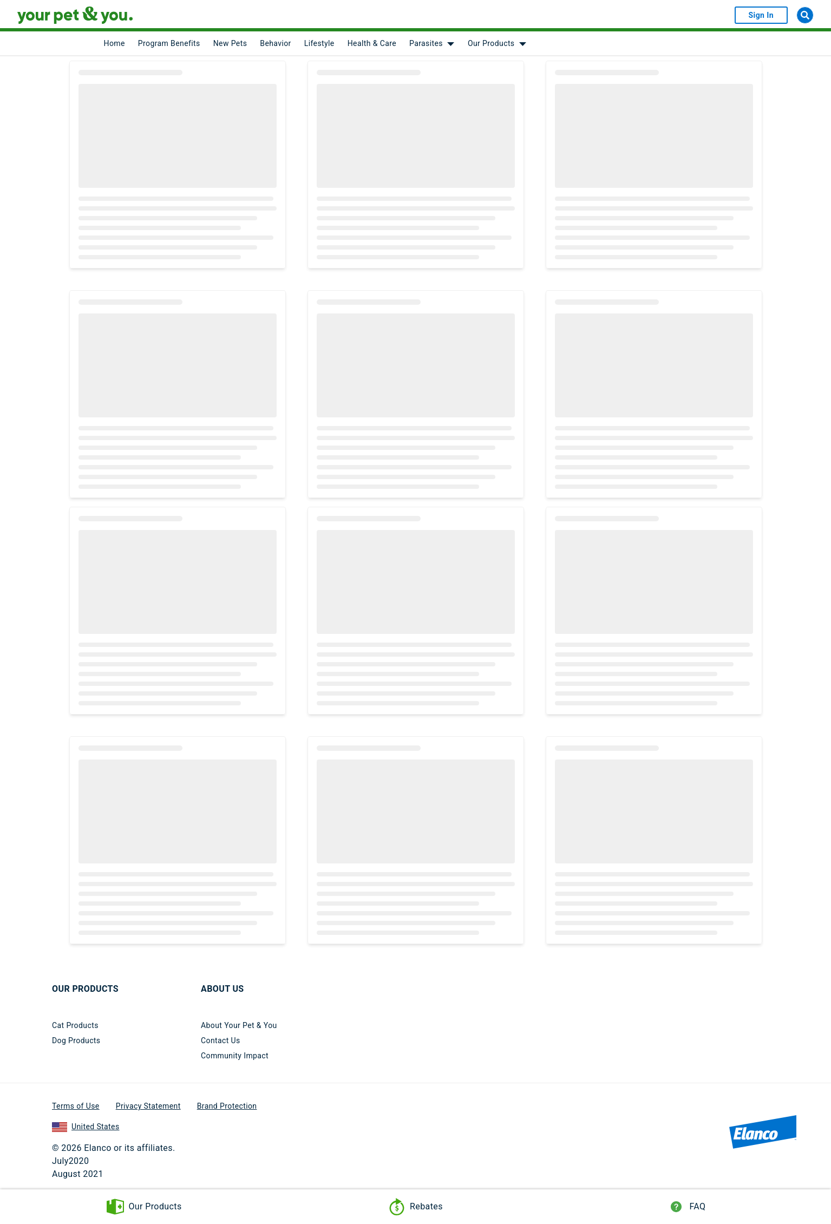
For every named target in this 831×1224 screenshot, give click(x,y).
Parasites (426, 43)
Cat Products (75, 1025)
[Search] (805, 15)
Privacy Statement (148, 1106)
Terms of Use (76, 1106)
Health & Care (372, 43)
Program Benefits (169, 43)
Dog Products (76, 1040)
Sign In (761, 15)
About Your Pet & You (239, 1025)
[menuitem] (114, 43)
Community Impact (235, 1055)
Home (114, 43)
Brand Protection (227, 1106)
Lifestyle (319, 43)
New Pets (230, 43)
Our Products (491, 43)
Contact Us (220, 1040)
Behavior (275, 43)
